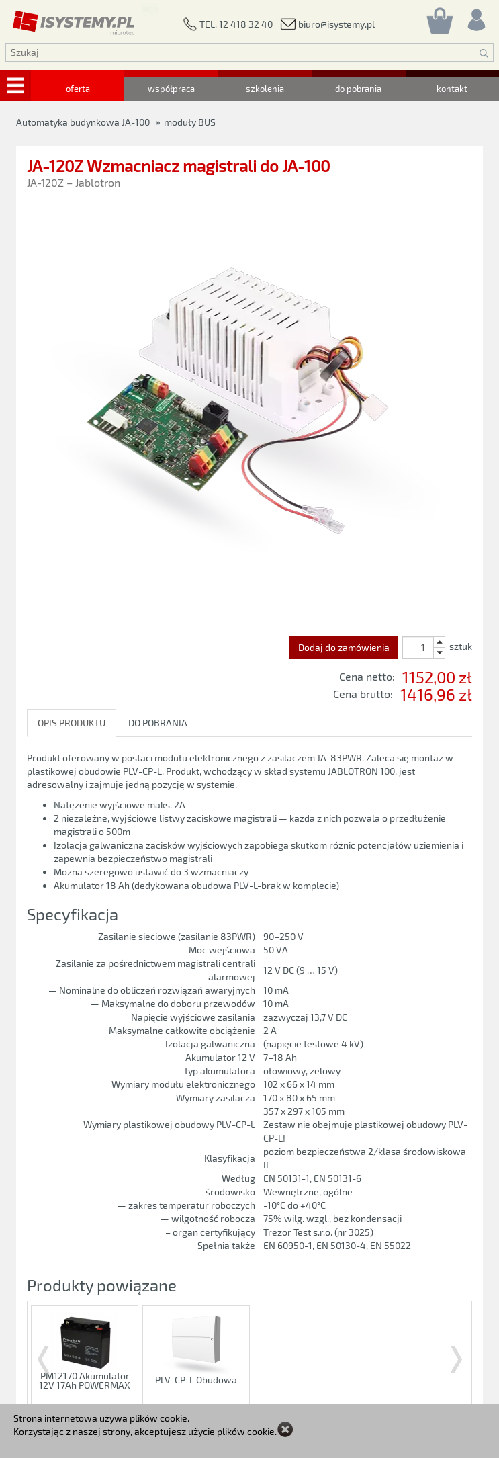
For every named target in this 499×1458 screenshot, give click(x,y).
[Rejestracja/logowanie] (475, 16)
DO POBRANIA (157, 722)
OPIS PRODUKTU (71, 722)
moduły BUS (190, 122)
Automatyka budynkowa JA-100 (83, 122)
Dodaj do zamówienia (344, 647)
